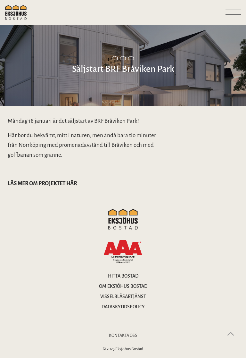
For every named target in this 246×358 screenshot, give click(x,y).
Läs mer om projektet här (42, 184)
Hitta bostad (123, 276)
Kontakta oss (123, 335)
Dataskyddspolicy (123, 306)
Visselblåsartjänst (123, 296)
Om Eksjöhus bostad (123, 286)
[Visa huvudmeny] (233, 12)
